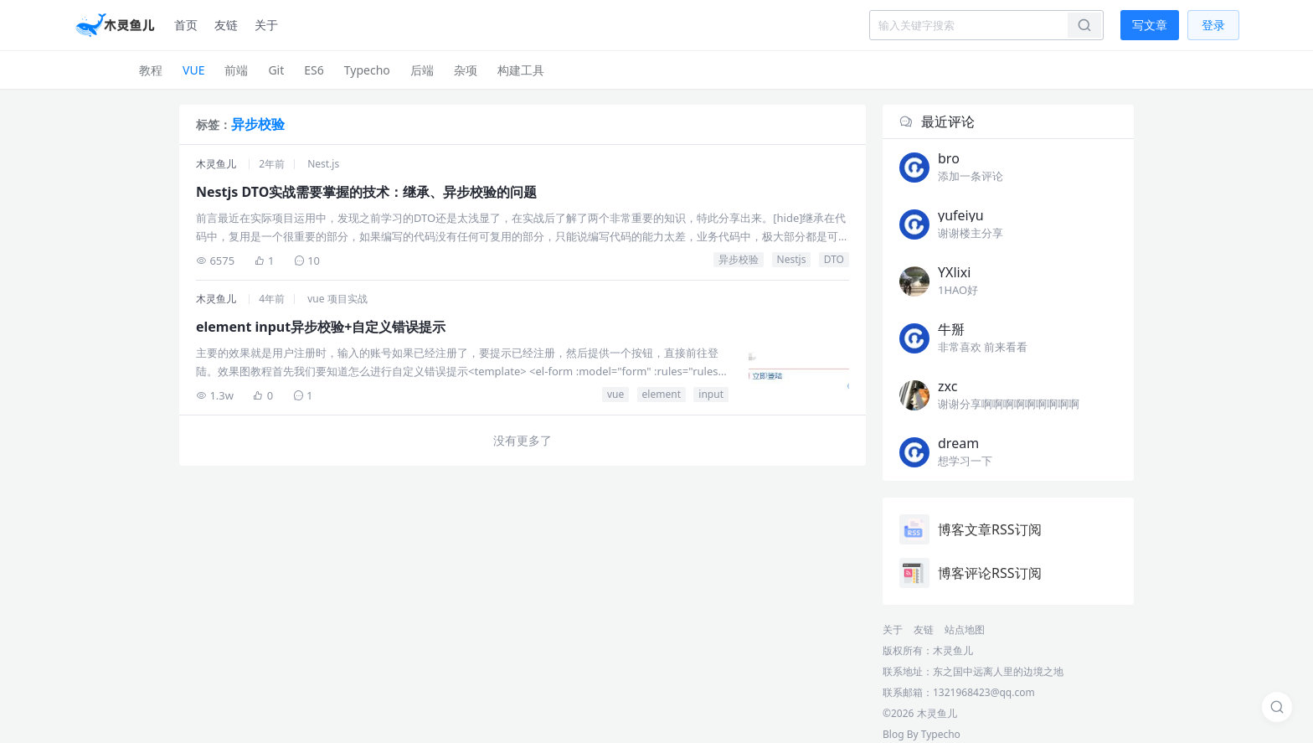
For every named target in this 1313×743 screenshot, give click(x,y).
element (661, 394)
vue (615, 394)
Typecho (367, 70)
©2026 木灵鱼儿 (920, 713)
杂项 (465, 70)
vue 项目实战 (337, 299)
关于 (266, 25)
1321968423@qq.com (984, 692)
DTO (834, 259)
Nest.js (323, 164)
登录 (1213, 25)
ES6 (313, 70)
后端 (422, 70)
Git (276, 70)
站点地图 (965, 629)
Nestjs (791, 259)
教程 (150, 70)
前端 (236, 70)
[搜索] (1277, 707)
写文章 (1149, 25)
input (710, 394)
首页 (186, 25)
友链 (226, 25)
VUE (193, 70)
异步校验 (738, 259)
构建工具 (520, 70)
